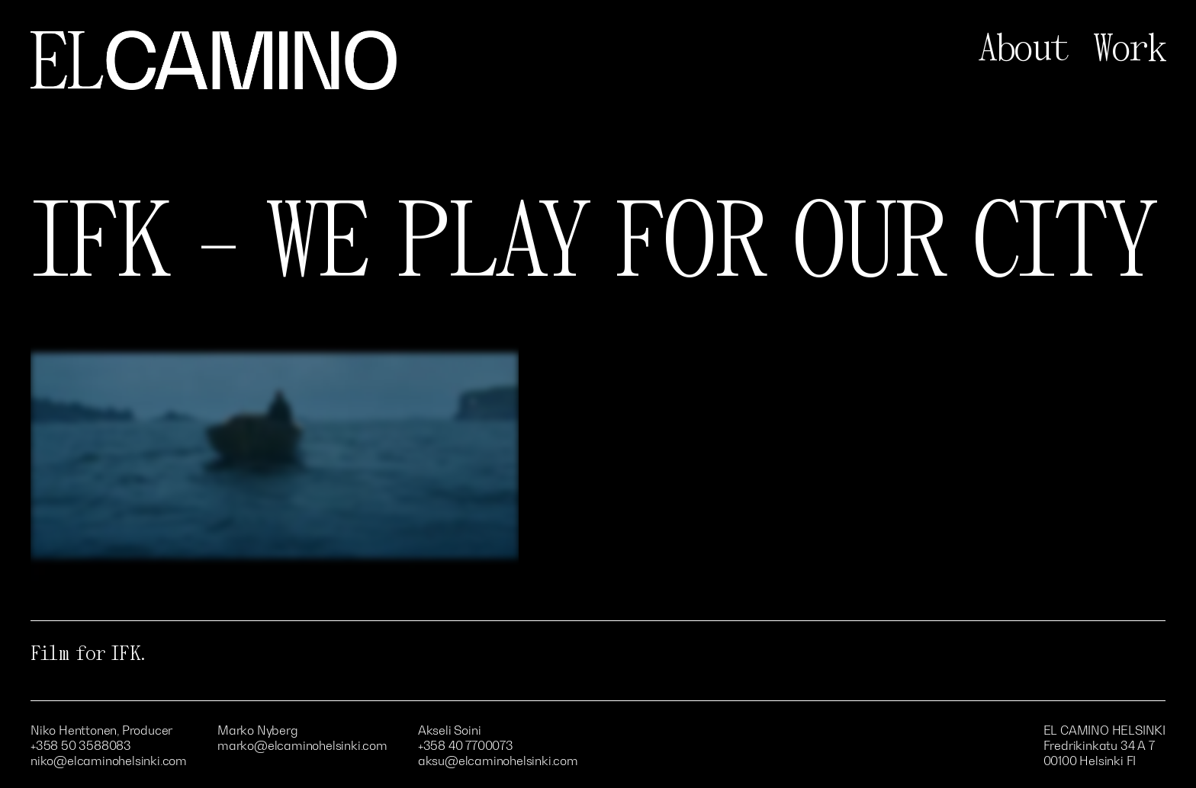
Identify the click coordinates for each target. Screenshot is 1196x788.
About (1024, 49)
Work (1129, 49)
